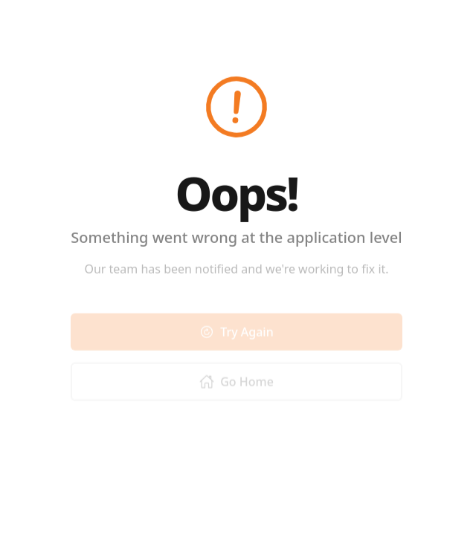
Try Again (236, 333)
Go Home (236, 383)
